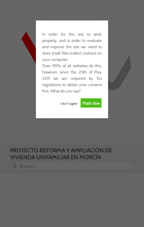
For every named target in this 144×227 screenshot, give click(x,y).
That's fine (91, 103)
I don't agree (68, 104)
